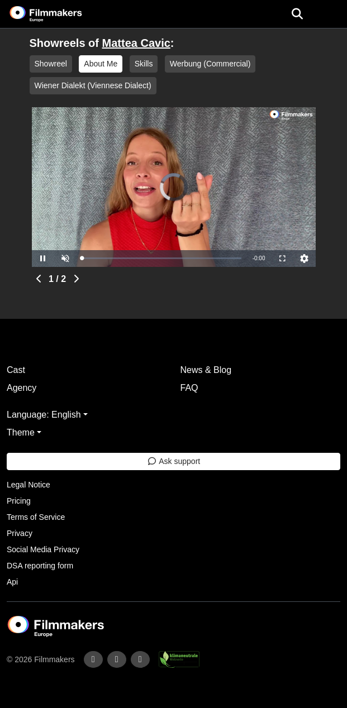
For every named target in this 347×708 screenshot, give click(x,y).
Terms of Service (36, 517)
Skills (144, 63)
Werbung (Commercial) (210, 63)
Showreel (51, 63)
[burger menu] (330, 14)
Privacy (19, 533)
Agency (21, 388)
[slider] (161, 258)
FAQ (189, 388)
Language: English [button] (44, 414)
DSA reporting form (40, 565)
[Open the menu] (297, 14)
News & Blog (206, 370)
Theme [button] (21, 432)
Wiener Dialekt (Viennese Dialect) (93, 85)
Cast (16, 370)
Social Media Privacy (43, 549)
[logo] (59, 14)
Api (12, 581)
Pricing (19, 500)
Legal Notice (28, 484)
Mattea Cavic (136, 43)
